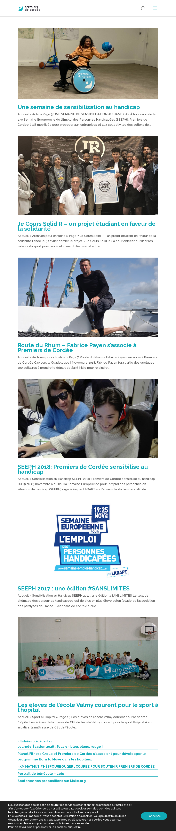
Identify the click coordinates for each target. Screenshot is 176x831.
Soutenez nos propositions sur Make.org (52, 781)
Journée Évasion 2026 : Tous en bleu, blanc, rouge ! (60, 747)
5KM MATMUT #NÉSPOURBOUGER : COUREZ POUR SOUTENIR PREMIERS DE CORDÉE (86, 766)
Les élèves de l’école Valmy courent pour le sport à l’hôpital (88, 707)
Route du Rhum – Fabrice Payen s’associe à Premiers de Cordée (77, 348)
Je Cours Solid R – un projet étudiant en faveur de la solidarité (86, 226)
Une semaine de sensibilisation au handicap (79, 107)
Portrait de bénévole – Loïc (41, 774)
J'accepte (154, 816)
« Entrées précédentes (35, 741)
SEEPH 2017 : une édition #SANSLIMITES (74, 588)
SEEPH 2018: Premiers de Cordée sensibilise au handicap (83, 469)
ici (79, 827)
